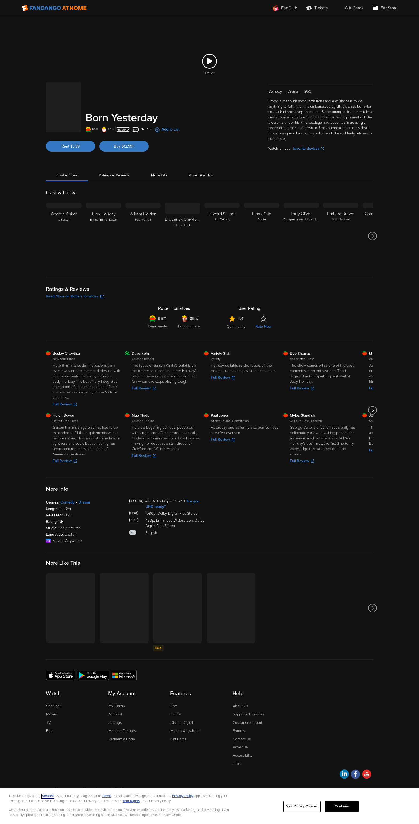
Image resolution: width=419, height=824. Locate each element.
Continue (342, 806)
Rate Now (263, 326)
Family (175, 714)
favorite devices (308, 148)
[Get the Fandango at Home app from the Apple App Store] (60, 675)
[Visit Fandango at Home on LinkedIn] (344, 775)
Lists (173, 706)
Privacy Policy (182, 796)
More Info (159, 175)
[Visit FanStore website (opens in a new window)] (385, 8)
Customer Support (247, 722)
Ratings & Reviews (114, 175)
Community (236, 326)
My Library (116, 706)
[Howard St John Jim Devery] (222, 236)
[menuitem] (350, 8)
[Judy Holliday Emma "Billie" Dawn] (103, 236)
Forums (239, 731)
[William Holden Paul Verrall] (143, 236)
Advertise (240, 747)
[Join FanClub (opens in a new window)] (284, 8)
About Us (240, 706)
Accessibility (243, 755)
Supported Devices (248, 714)
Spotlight (53, 706)
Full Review (65, 404)
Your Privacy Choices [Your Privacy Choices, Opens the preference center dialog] (302, 806)
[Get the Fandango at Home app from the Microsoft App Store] (124, 675)
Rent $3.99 (70, 146)
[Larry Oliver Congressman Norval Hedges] (301, 236)
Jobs (236, 763)
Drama (84, 502)
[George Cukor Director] (64, 236)
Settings (115, 722)
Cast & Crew (67, 175)
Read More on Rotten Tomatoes (75, 296)
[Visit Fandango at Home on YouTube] (367, 775)
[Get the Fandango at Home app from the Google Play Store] (93, 675)
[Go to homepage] (54, 8)
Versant (48, 796)
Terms (106, 796)
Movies (52, 714)
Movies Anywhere (185, 731)
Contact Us (242, 739)
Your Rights (131, 801)
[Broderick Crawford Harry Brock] (182, 236)
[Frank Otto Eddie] (262, 236)
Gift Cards (178, 739)
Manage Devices (122, 731)
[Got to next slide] (372, 236)
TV (48, 722)
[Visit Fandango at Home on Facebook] (355, 775)
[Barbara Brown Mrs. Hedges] (341, 236)
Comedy (67, 502)
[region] (209, 806)
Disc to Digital (181, 722)
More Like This (200, 175)
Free (50, 731)
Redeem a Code (121, 739)
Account (115, 714)
